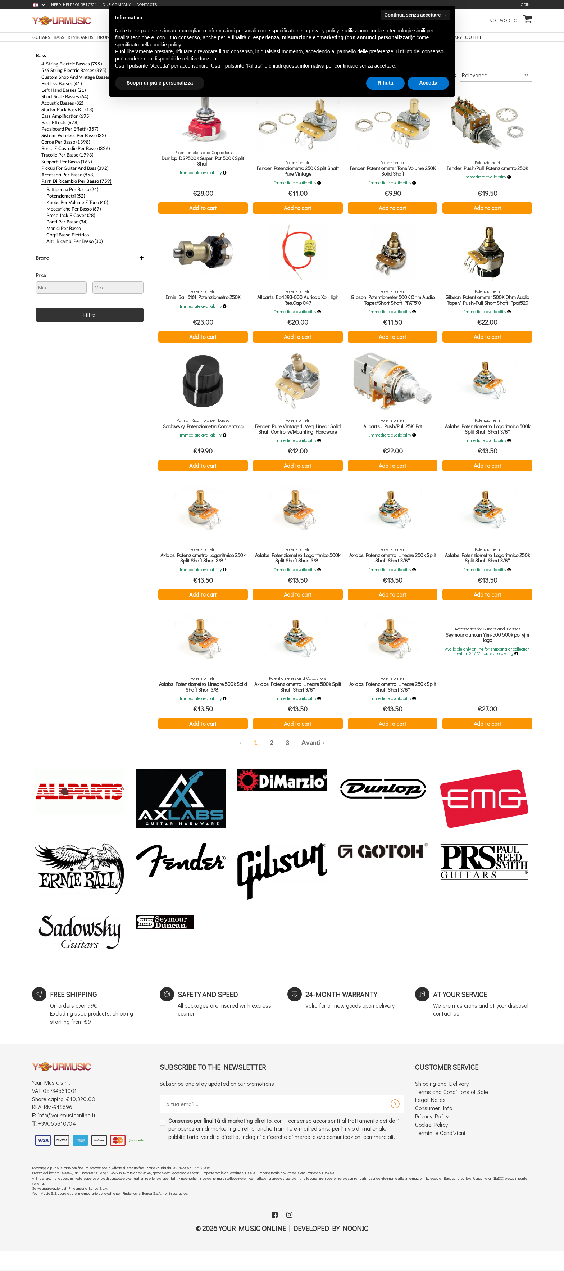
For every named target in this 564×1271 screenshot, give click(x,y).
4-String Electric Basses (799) (68, 64)
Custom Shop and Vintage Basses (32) (77, 76)
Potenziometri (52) (63, 188)
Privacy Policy (432, 1126)
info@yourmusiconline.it (67, 1124)
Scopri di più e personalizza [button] (160, 83)
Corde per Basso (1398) (63, 137)
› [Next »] (323, 753)
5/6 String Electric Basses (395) (70, 70)
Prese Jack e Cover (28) (68, 206)
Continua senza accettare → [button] (416, 15)
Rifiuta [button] (386, 83)
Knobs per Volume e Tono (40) (75, 194)
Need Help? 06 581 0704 (73, 4)
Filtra (89, 303)
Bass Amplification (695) (64, 112)
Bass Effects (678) (58, 119)
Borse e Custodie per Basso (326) (72, 143)
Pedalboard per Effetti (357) (67, 125)
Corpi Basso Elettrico (66, 224)
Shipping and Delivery (442, 1093)
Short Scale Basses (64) (63, 94)
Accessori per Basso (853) (65, 168)
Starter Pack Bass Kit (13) (64, 106)
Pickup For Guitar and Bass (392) (72, 161)
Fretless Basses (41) (59, 82)
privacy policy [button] (324, 30)
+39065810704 (57, 1133)
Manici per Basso (62, 218)
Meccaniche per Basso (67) (71, 200)
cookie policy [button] (167, 45)
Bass (40, 56)
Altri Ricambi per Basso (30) (72, 231)
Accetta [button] (428, 83)
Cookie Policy (431, 1134)
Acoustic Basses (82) (60, 100)
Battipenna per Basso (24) (70, 182)
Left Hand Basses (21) (61, 88)
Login (524, 4)
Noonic (355, 1237)
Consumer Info (433, 1117)
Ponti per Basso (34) (65, 212)
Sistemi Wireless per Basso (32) (70, 131)
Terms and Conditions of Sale (451, 1101)
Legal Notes (430, 1109)
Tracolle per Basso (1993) (65, 149)
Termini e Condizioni (440, 1142)
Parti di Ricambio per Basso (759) (73, 174)
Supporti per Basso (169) (64, 155)
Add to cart (203, 208)
